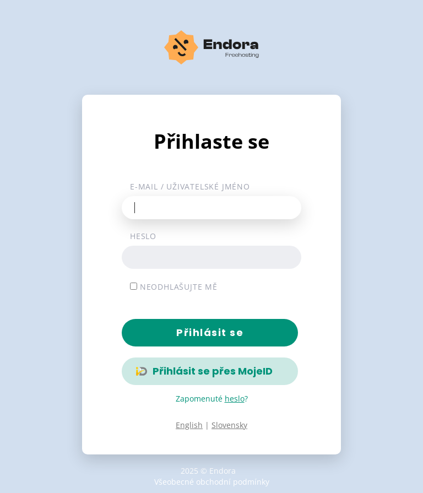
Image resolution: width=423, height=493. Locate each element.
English (189, 425)
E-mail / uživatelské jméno (190, 186)
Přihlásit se (209, 332)
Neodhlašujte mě (174, 286)
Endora (222, 470)
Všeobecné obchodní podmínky (211, 481)
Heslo (143, 236)
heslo (235, 398)
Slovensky (229, 425)
